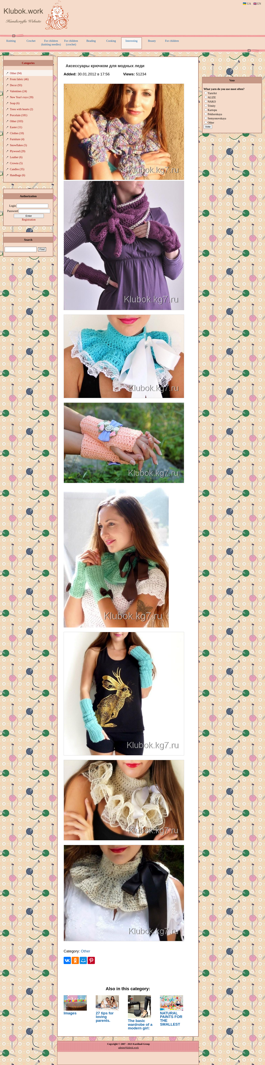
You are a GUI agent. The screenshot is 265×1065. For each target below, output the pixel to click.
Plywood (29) (17, 151)
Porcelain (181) (18, 115)
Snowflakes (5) (18, 145)
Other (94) (16, 73)
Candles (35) (17, 169)
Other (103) (16, 121)
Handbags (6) (17, 175)
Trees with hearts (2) (21, 109)
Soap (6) (15, 103)
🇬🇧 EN (257, 3)
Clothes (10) (17, 133)
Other (85, 951)
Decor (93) (16, 85)
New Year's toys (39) (21, 97)
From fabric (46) (19, 79)
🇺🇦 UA (247, 3)
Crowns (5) (16, 163)
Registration (28, 219)
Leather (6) (16, 157)
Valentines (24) (18, 91)
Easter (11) (16, 127)
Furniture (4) (17, 139)
